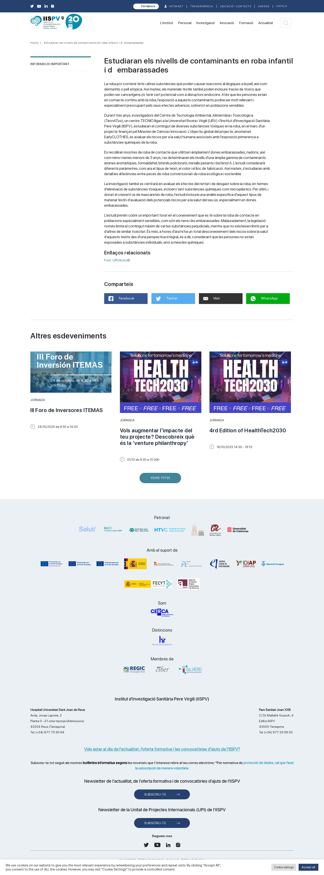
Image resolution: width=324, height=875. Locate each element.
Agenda (264, 6)
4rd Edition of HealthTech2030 (247, 430)
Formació (246, 23)
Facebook (122, 298)
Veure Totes (161, 479)
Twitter (167, 298)
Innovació (227, 23)
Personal (184, 23)
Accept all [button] (308, 867)
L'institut (166, 23)
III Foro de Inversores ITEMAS (66, 410)
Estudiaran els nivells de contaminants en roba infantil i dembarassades (94, 42)
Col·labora (148, 6)
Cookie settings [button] (284, 867)
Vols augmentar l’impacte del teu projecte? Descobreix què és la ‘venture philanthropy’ (157, 436)
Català (281, 6)
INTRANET (176, 6)
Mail (211, 298)
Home (34, 42)
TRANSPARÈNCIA (201, 6)
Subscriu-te (155, 794)
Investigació (205, 23)
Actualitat (265, 23)
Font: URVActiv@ (117, 260)
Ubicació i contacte (236, 6)
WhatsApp (264, 298)
